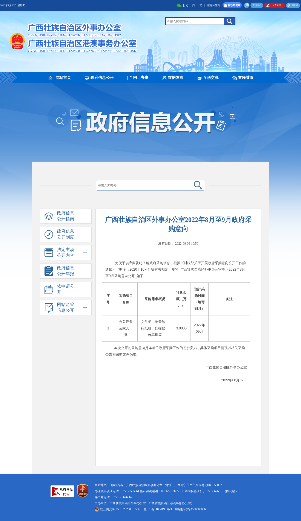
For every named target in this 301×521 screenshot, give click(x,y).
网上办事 (141, 77)
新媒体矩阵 (213, 5)
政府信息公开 (102, 77)
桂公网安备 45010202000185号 (120, 509)
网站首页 (63, 77)
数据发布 (175, 77)
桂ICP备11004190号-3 (158, 509)
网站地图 (101, 485)
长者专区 (276, 5)
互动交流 (210, 77)
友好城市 (245, 77)
